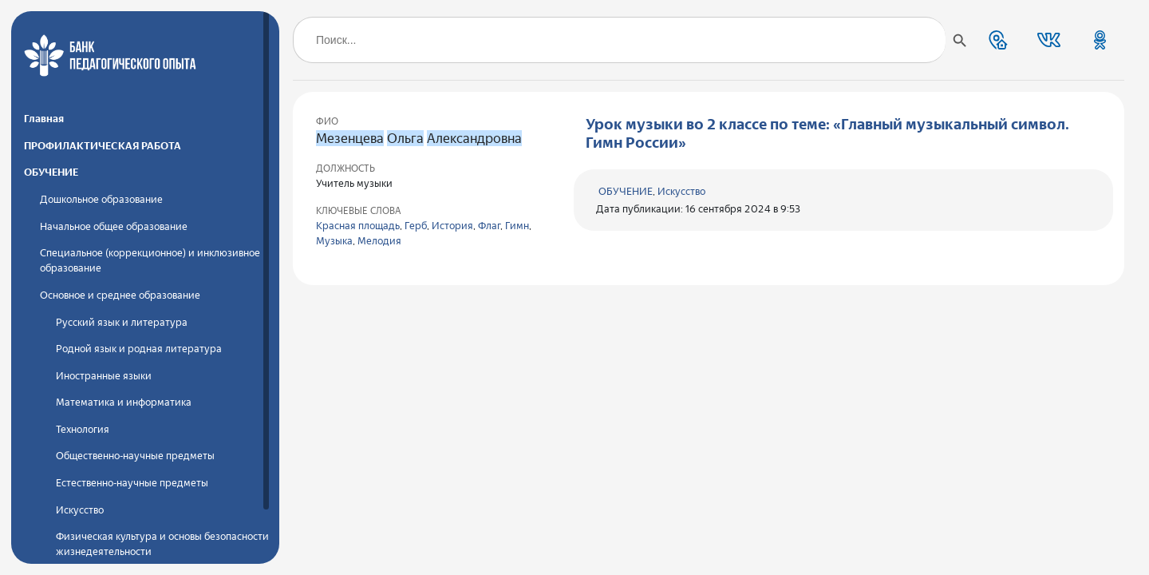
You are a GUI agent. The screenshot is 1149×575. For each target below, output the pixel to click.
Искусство (80, 510)
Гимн (517, 226)
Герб (416, 226)
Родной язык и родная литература (139, 349)
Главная (44, 119)
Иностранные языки (104, 376)
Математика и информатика (124, 402)
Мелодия (379, 241)
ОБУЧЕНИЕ (51, 172)
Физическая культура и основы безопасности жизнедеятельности (162, 543)
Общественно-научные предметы (135, 456)
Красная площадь (358, 226)
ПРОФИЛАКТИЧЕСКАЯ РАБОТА (102, 146)
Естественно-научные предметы (132, 483)
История (452, 226)
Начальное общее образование (114, 226)
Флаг (489, 226)
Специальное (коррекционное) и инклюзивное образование (150, 260)
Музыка (334, 241)
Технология (82, 429)
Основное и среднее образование (120, 295)
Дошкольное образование (101, 199)
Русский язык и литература (122, 322)
